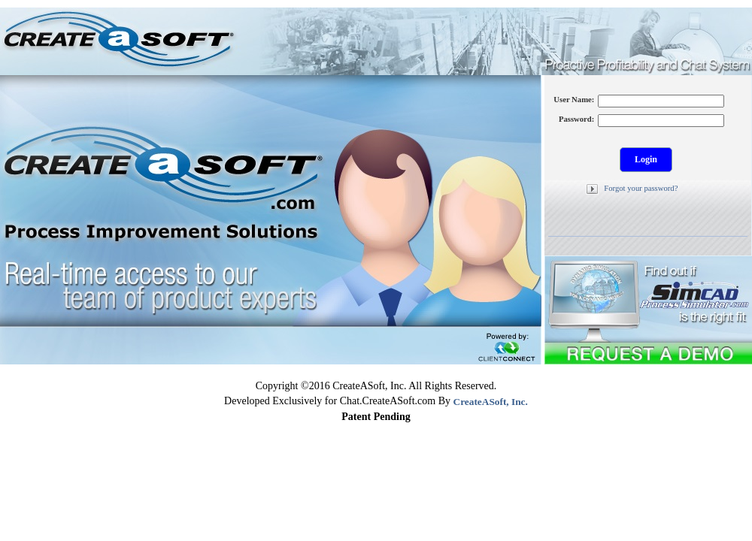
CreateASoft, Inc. (490, 401)
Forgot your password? (641, 188)
